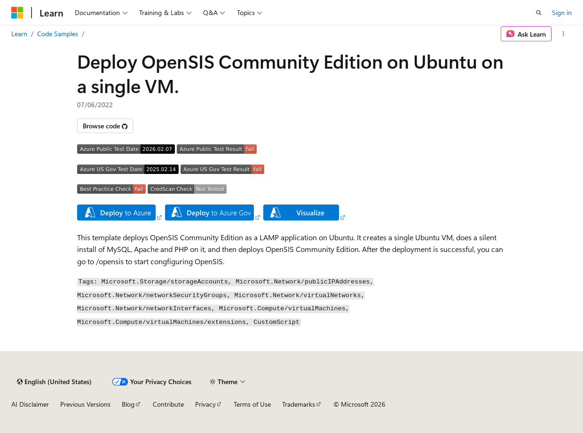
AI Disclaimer (30, 404)
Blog (128, 404)
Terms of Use (252, 404)
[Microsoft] (17, 13)
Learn (19, 33)
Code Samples (57, 33)
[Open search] (538, 12)
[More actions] (563, 33)
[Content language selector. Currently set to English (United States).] (54, 381)
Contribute (168, 404)
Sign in (562, 12)
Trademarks (298, 404)
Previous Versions (85, 404)
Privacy (205, 404)
